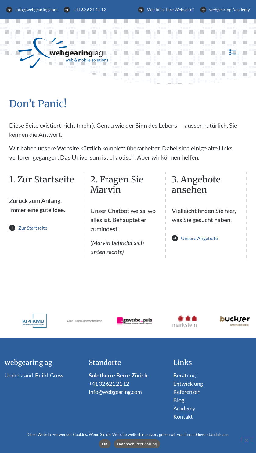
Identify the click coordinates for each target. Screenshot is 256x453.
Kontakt (183, 416)
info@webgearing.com (115, 391)
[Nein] (246, 439)
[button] (233, 53)
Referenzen (186, 391)
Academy (184, 408)
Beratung (184, 375)
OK (105, 444)
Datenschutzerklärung (137, 444)
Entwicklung (188, 383)
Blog (178, 400)
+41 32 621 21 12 (109, 383)
